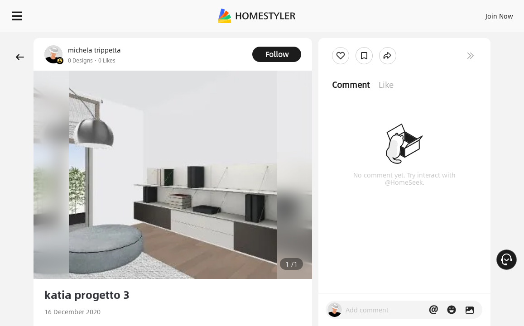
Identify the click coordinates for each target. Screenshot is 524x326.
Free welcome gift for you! (348, 36)
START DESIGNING (484, 14)
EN (427, 14)
